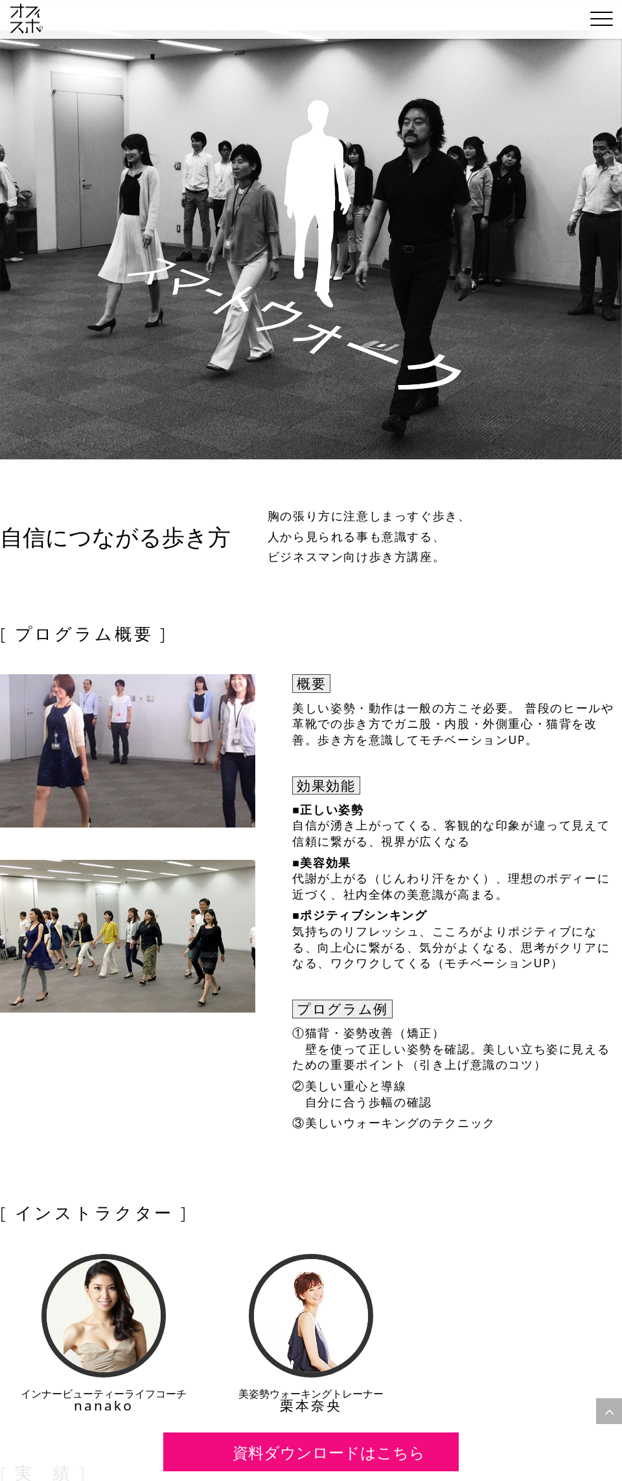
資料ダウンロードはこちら (326, 1451)
